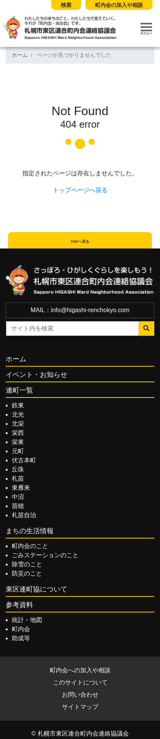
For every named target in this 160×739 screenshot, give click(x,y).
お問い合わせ (80, 694)
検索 (66, 5)
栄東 (18, 442)
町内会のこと (30, 546)
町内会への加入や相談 (80, 670)
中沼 (18, 497)
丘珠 (18, 469)
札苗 (18, 478)
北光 (18, 414)
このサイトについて (80, 682)
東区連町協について (36, 589)
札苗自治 (24, 515)
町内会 (21, 629)
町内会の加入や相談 (119, 5)
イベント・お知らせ (36, 374)
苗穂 (18, 506)
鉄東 (18, 405)
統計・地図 (27, 620)
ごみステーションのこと (45, 555)
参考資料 (19, 605)
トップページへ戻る (80, 190)
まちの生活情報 (30, 531)
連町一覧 (19, 390)
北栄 (18, 423)
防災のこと (27, 573)
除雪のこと (27, 564)
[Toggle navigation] (146, 28)
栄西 (18, 433)
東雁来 (21, 487)
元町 (18, 451)
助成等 (21, 638)
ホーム (20, 55)
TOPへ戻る (80, 241)
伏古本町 (24, 460)
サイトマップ (80, 707)
